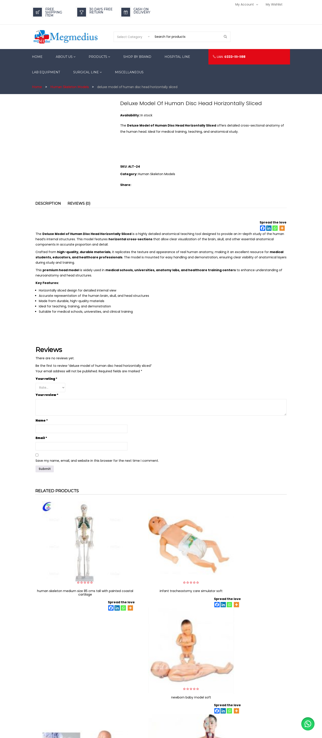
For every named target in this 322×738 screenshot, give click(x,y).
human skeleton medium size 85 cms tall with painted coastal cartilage (64, 552)
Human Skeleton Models (69, 87)
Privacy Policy (218, 677)
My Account (244, 4)
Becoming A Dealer (222, 710)
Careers (214, 691)
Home (37, 87)
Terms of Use (217, 697)
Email (41, 438)
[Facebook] (262, 228)
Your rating (46, 379)
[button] (306, 722)
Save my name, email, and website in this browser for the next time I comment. (97, 460)
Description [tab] (48, 203)
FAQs (212, 684)
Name (42, 420)
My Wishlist (274, 4)
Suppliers (215, 704)
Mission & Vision (219, 717)
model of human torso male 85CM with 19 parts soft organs (193, 615)
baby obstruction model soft (258, 549)
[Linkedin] (268, 228)
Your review (47, 395)
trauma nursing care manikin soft (258, 614)
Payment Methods (221, 671)
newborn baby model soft (193, 549)
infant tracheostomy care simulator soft (129, 551)
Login (259, 671)
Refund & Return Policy (224, 664)
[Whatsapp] (275, 228)
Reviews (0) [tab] (78, 203)
